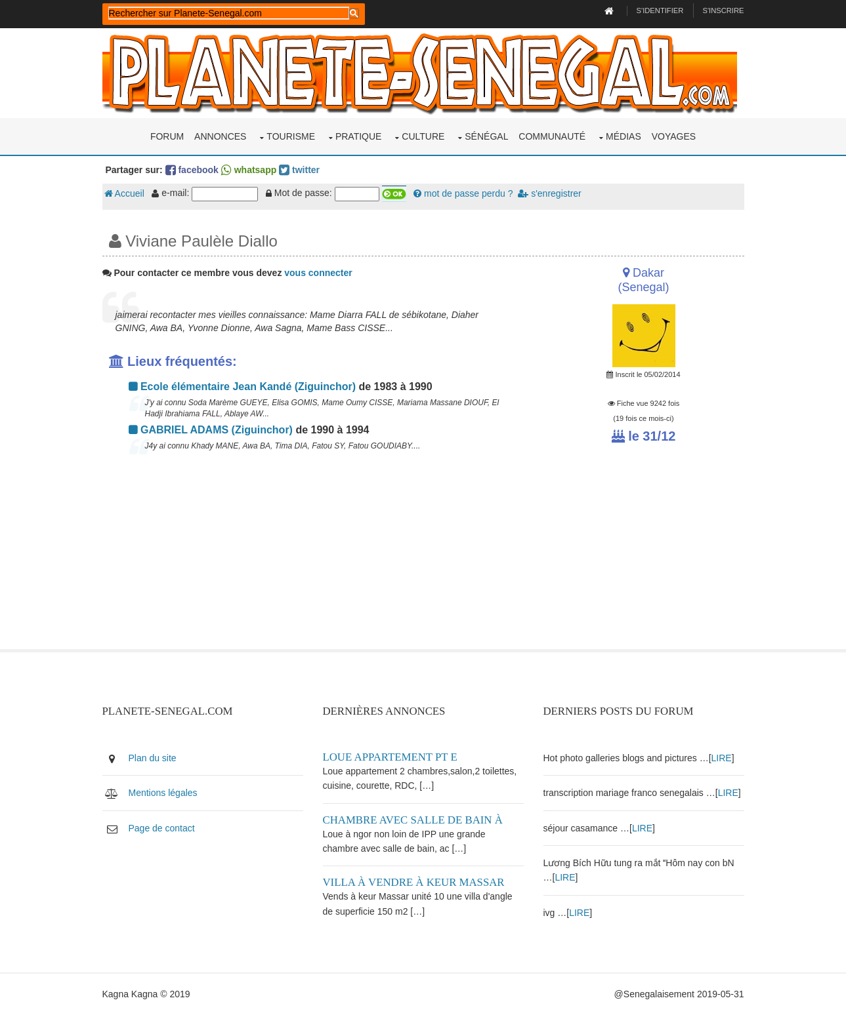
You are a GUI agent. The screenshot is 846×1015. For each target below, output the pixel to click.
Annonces (220, 136)
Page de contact (162, 828)
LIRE (721, 758)
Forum (167, 136)
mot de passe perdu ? (463, 193)
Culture (423, 136)
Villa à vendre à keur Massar (414, 882)
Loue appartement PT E (390, 757)
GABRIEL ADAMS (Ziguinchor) (211, 429)
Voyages (674, 136)
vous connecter (318, 273)
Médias (623, 136)
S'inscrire (723, 10)
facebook (192, 170)
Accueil (124, 193)
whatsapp (248, 170)
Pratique (358, 136)
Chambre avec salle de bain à (413, 820)
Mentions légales (163, 792)
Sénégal (486, 136)
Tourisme (290, 136)
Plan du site (153, 758)
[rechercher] (229, 13)
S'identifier (660, 10)
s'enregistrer (549, 193)
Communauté (551, 136)
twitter (299, 170)
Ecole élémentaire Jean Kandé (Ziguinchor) (242, 386)
